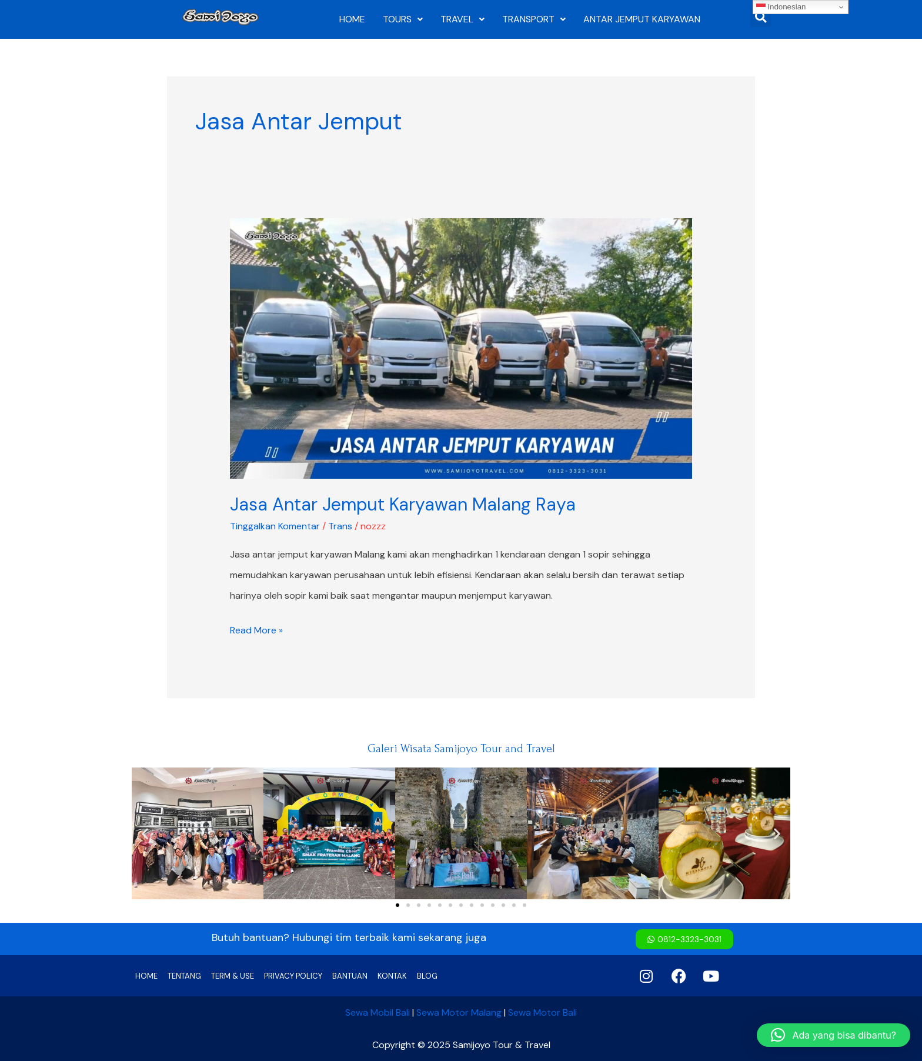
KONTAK (392, 976)
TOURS (403, 19)
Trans (340, 526)
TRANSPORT (534, 19)
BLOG (427, 976)
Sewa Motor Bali (542, 1012)
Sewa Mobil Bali (377, 1012)
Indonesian (781, 7)
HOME (352, 19)
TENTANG (184, 976)
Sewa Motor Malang (459, 1012)
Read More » (256, 628)
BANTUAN (350, 976)
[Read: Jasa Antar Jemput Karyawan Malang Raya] (461, 348)
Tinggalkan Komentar (275, 526)
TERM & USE (232, 976)
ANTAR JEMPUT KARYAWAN (641, 19)
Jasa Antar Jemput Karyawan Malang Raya (403, 504)
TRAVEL (462, 19)
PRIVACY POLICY (293, 976)
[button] (145, 833)
